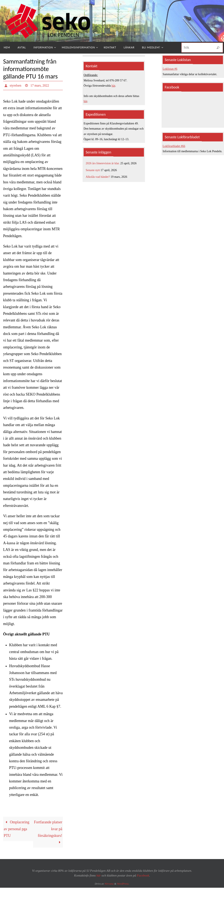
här (113, 85)
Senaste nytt (93, 170)
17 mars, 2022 (40, 85)
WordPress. (123, 883)
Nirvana (109, 883)
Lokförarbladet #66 (174, 146)
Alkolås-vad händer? (98, 176)
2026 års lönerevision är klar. (103, 163)
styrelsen (16, 85)
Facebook (143, 875)
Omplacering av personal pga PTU (17, 829)
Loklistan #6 (170, 68)
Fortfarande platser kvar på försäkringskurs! (48, 832)
